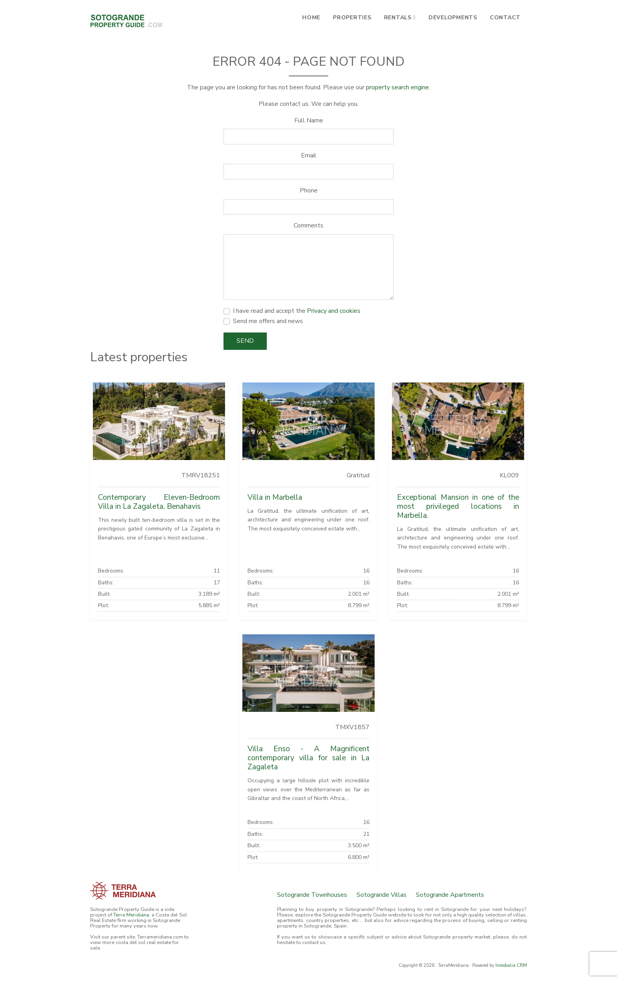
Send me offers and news (268, 321)
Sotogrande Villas (381, 894)
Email (308, 155)
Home (311, 17)
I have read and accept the (296, 311)
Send (245, 340)
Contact (505, 17)
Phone (309, 190)
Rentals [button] (398, 17)
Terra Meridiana (131, 914)
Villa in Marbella (275, 497)
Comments (308, 225)
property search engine (397, 87)
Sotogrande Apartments (450, 894)
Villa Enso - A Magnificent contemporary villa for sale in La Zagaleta (308, 758)
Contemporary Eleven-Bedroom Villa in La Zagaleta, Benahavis (159, 502)
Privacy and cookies (333, 311)
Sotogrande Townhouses (312, 894)
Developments (453, 17)
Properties (352, 17)
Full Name (308, 120)
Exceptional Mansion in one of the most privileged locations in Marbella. (458, 506)
